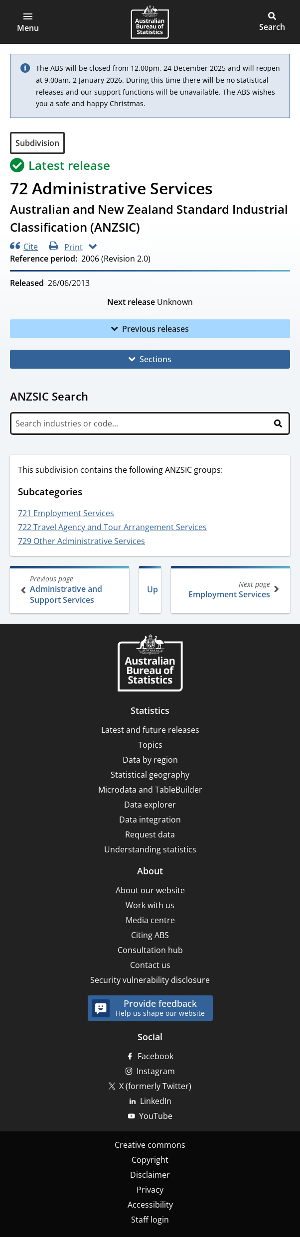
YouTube (155, 1115)
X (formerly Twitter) (155, 1086)
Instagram (156, 1071)
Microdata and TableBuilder (150, 789)
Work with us (150, 905)
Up (152, 589)
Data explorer (150, 804)
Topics (150, 744)
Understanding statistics (150, 849)
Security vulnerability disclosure (150, 979)
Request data (150, 834)
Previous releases (155, 328)
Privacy (150, 1189)
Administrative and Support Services (70, 589)
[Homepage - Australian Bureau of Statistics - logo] (150, 22)
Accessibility (150, 1204)
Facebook (155, 1056)
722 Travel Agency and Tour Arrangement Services (112, 527)
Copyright (150, 1159)
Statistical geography (150, 774)
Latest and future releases (150, 729)
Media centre (150, 920)
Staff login (150, 1219)
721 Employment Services (66, 513)
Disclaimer (150, 1174)
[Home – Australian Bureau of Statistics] (150, 664)
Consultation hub (150, 950)
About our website (150, 890)
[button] (28, 22)
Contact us (150, 965)
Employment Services (229, 589)
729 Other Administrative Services (81, 541)
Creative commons (150, 1144)
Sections (155, 359)
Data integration (150, 819)
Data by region (150, 759)
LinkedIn (155, 1101)
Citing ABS (150, 935)
